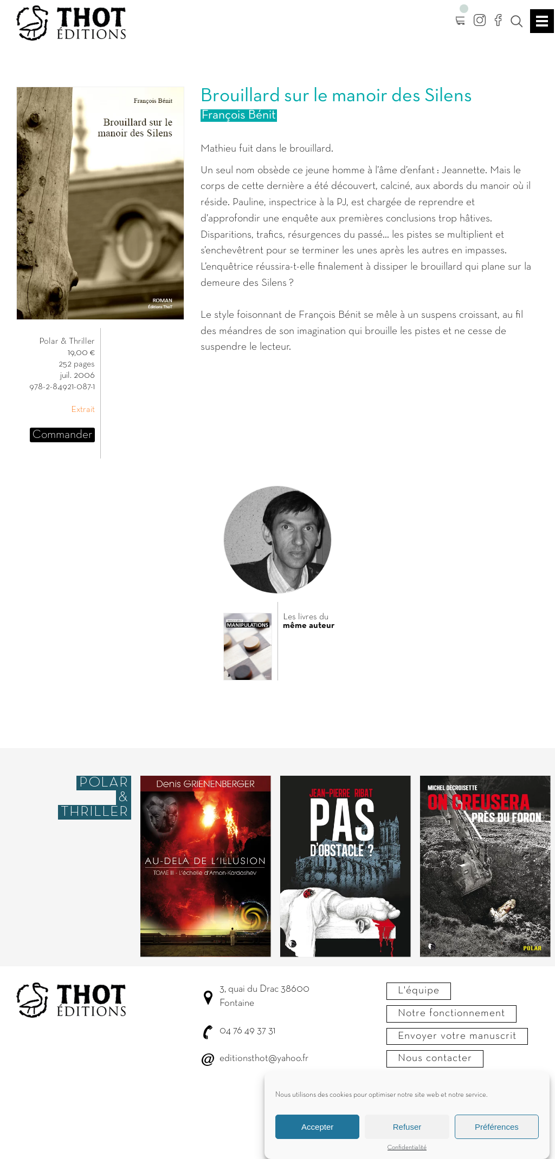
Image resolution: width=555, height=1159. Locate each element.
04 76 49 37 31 (247, 1031)
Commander (62, 435)
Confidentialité (407, 1148)
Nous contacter (435, 1058)
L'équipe (419, 991)
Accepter (317, 1127)
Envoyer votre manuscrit (457, 1036)
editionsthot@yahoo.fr (264, 1058)
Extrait (83, 410)
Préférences (497, 1127)
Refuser (407, 1127)
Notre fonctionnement (451, 1013)
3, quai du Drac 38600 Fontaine (264, 996)
